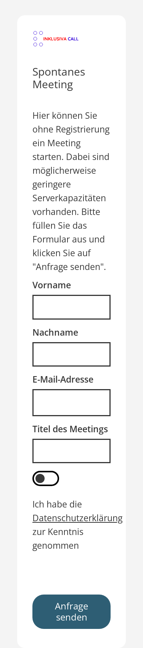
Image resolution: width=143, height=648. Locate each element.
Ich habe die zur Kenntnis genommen (77, 524)
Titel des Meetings (70, 429)
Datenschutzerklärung (77, 518)
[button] (55, 39)
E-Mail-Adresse (62, 379)
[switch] (45, 478)
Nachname (55, 332)
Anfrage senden (71, 611)
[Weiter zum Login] (55, 38)
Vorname (51, 285)
